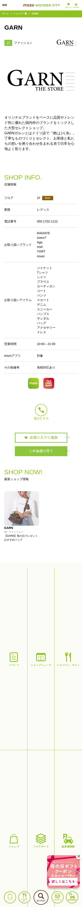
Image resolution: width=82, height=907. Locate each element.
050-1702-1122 (47, 221)
